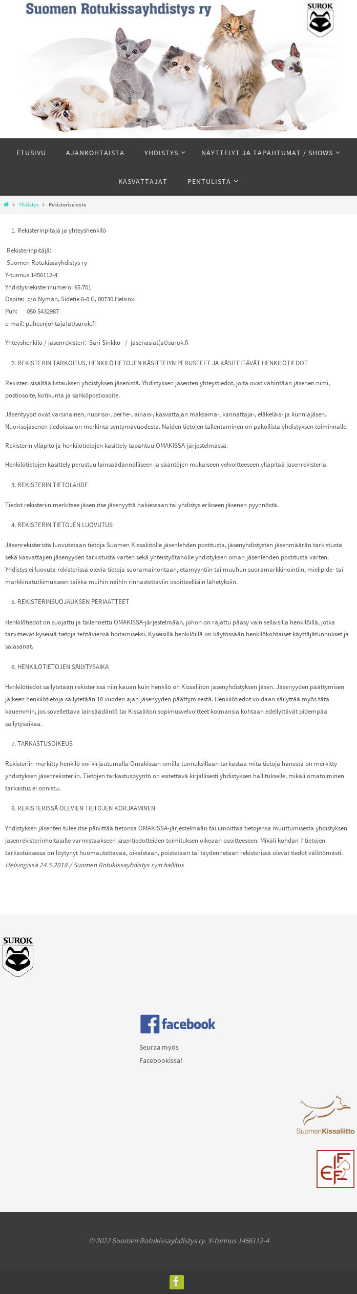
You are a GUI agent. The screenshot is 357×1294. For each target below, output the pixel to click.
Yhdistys (29, 204)
